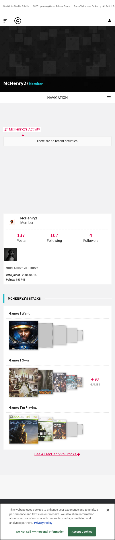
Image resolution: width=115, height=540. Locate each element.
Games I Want (19, 313)
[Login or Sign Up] (109, 20)
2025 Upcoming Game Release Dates (51, 6)
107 (54, 235)
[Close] (108, 510)
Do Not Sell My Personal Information (40, 531)
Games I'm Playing (23, 407)
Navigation (81, 97)
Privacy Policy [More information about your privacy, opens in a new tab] (43, 522)
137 (21, 235)
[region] (57, 521)
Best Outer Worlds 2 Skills (16, 6)
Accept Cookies (82, 531)
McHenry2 (14, 83)
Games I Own (19, 360)
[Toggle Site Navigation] (5, 20)
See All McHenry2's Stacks (57, 454)
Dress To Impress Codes (86, 6)
